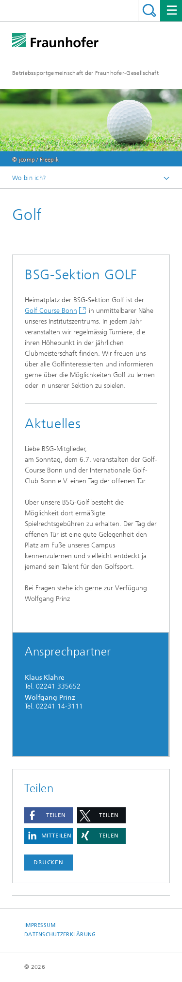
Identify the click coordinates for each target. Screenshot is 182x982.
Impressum (39, 925)
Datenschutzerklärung (60, 934)
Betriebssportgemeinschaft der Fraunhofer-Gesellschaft (85, 73)
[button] (48, 815)
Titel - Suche (149, 10)
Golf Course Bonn (51, 311)
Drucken (48, 862)
